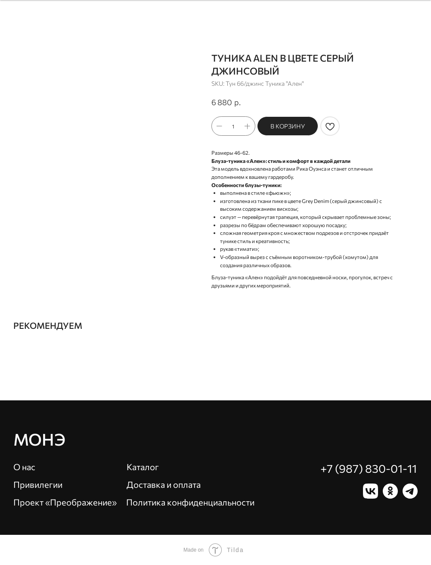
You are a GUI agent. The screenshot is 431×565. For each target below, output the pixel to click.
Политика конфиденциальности (190, 502)
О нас (24, 467)
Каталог (143, 467)
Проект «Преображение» (65, 502)
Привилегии (37, 484)
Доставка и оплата (164, 484)
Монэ (39, 439)
